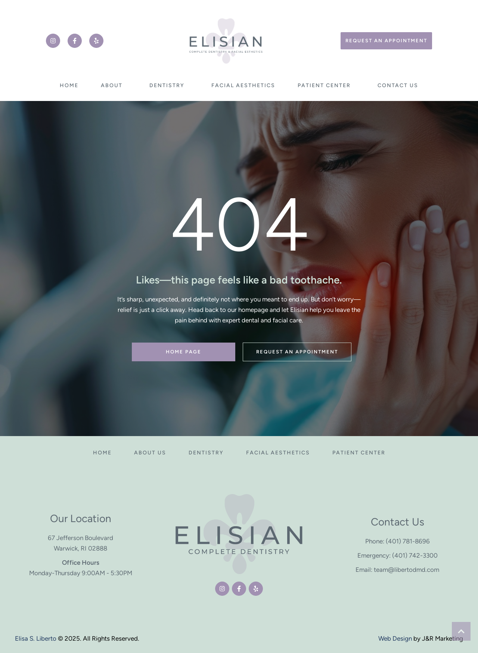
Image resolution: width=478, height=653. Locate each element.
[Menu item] (69, 86)
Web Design (395, 638)
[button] (53, 41)
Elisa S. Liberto (35, 638)
